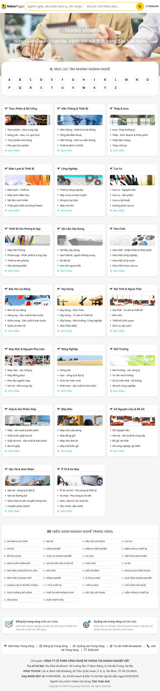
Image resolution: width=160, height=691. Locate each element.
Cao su (118, 168)
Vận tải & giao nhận (21, 469)
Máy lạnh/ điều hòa (18, 195)
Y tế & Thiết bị (53, 585)
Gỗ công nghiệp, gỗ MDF (126, 445)
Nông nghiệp (69, 349)
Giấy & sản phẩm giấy (22, 409)
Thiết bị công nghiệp (71, 189)
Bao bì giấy (13, 445)
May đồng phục (16, 375)
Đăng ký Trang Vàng (55, 646)
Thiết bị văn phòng (18, 260)
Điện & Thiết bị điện (96, 548)
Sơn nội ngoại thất (70, 265)
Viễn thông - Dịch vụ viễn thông (77, 140)
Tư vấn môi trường (123, 375)
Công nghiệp (69, 168)
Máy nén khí (67, 205)
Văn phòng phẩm (17, 265)
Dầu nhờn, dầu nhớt (71, 506)
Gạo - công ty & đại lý (72, 375)
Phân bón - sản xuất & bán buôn (78, 385)
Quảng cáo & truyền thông (22, 585)
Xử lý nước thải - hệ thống (127, 380)
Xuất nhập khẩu (55, 599)
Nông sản (65, 370)
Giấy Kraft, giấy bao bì (19, 435)
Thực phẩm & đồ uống (23, 108)
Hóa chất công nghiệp (124, 255)
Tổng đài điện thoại (71, 135)
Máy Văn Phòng (16, 250)
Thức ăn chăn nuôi (70, 380)
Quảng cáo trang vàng (115, 621)
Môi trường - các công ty (126, 370)
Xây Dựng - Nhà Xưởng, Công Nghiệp (81, 320)
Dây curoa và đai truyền (73, 195)
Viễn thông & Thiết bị (74, 108)
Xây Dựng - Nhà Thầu (72, 310)
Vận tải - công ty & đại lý (21, 490)
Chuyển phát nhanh (18, 506)
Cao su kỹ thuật (121, 200)
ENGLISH (152, 6)
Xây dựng (67, 289)
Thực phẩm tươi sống (19, 140)
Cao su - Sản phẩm (123, 195)
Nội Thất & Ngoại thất (127, 289)
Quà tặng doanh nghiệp (138, 577)
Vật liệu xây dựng (72, 228)
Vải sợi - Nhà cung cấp (19, 385)
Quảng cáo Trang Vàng (91, 646)
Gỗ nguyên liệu (121, 430)
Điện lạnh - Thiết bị (18, 189)
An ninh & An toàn (17, 541)
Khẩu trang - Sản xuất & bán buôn (26, 320)
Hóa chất (119, 228)
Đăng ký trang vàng (37, 621)
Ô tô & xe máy (70, 469)
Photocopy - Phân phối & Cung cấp (27, 255)
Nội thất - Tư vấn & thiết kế (127, 310)
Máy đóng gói (67, 435)
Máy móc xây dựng (70, 430)
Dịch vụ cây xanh (121, 325)
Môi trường (121, 349)
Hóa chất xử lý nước (123, 260)
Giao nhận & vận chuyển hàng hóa (26, 500)
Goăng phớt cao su (123, 205)
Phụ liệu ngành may (18, 380)
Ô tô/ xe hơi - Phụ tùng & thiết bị (78, 490)
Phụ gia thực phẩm (18, 145)
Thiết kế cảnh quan (123, 320)
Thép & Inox (121, 108)
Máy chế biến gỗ (69, 445)
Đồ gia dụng (14, 555)
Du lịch (89, 555)
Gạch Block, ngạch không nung (77, 255)
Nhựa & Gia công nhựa (137, 570)
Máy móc (66, 409)
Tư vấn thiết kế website (128, 646)
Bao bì (49, 541)
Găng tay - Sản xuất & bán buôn (25, 315)
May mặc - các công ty (19, 370)
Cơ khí (10, 548)
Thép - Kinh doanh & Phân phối (130, 135)
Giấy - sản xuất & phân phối (23, 430)
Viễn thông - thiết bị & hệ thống (77, 129)
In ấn (128, 563)
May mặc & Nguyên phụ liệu (27, 349)
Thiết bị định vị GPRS (71, 145)
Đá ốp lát (65, 260)
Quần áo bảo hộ (16, 325)
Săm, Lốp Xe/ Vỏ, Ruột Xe (74, 500)
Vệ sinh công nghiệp (123, 385)
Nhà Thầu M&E (68, 325)
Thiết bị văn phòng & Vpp (24, 228)
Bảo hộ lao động (19, 289)
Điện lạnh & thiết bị (21, 168)
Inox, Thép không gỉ (123, 129)
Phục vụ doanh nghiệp (59, 555)
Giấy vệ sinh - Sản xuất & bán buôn (27, 440)
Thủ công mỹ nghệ (135, 585)
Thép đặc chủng (121, 140)
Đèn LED (117, 315)
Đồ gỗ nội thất (120, 440)
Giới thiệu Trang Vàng (21, 646)
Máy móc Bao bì (69, 440)
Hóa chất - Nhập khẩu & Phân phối (132, 250)
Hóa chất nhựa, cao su (125, 265)
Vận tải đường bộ (17, 495)
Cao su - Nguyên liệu (124, 189)
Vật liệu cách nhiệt (17, 200)
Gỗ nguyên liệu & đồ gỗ (129, 409)
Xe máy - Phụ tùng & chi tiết (75, 495)
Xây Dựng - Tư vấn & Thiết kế (76, 315)
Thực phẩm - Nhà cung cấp (22, 129)
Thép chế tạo (119, 145)
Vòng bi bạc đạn (69, 200)
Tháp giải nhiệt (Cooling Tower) (25, 205)
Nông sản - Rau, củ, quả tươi (23, 135)
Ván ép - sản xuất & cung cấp (128, 435)
